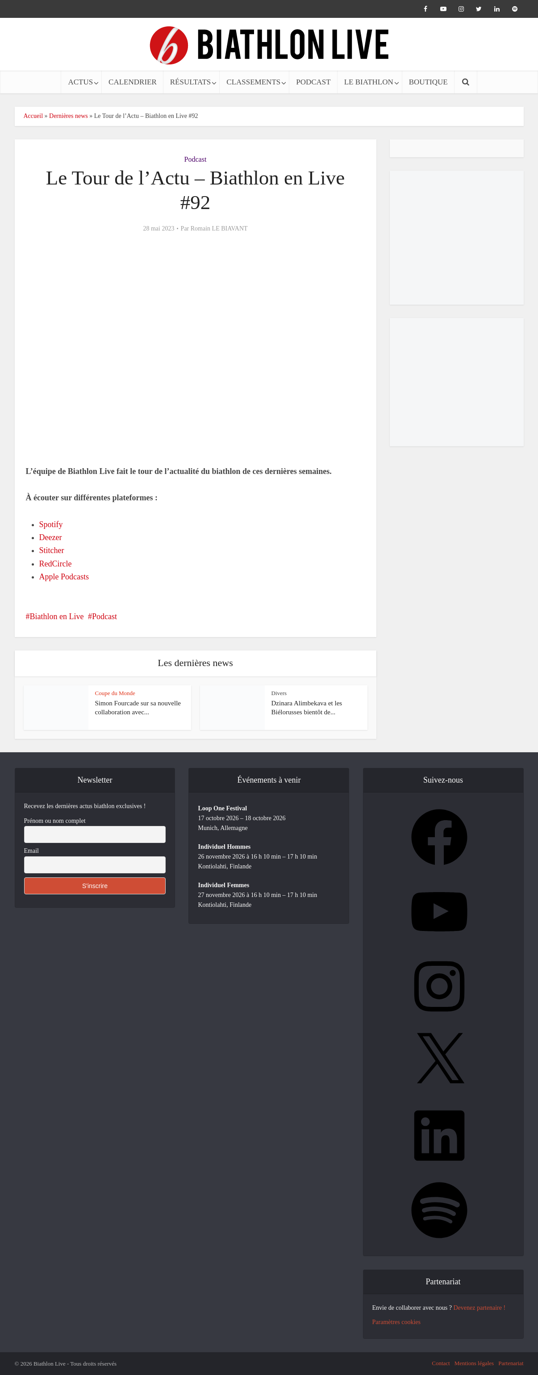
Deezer (50, 537)
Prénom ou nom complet (55, 820)
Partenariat (510, 1363)
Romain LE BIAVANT (219, 228)
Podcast (195, 159)
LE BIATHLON (368, 82)
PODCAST (313, 82)
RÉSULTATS (190, 82)
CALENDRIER (132, 82)
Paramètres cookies (396, 1322)
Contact (441, 1363)
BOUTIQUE (428, 82)
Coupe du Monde (115, 693)
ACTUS (80, 82)
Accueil (33, 116)
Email (31, 850)
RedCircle (55, 563)
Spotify (51, 524)
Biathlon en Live (57, 616)
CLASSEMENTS (253, 82)
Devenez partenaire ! (479, 1307)
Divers (279, 693)
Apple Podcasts (64, 576)
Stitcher (51, 550)
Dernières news (68, 116)
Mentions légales (474, 1363)
